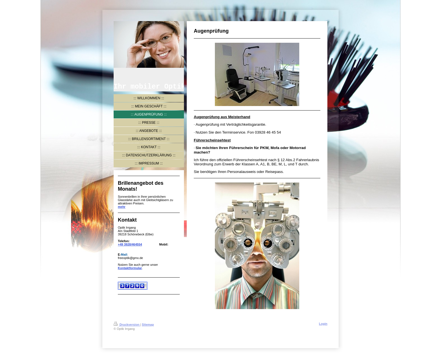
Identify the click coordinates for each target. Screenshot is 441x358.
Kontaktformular (130, 268)
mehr (121, 206)
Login (323, 323)
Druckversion (127, 324)
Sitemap (148, 324)
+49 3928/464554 (130, 244)
